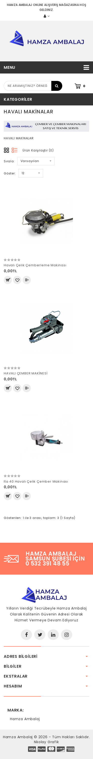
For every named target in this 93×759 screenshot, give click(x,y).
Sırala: (9, 161)
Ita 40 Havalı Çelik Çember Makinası (36, 481)
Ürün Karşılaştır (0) (38, 150)
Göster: (10, 173)
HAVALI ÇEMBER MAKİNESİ (26, 373)
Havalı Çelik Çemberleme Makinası (35, 265)
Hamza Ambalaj (25, 718)
